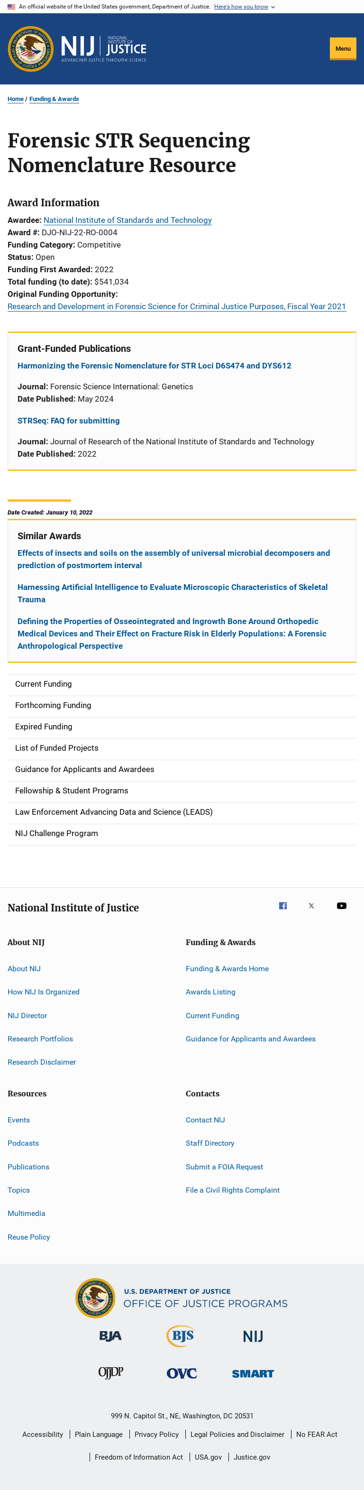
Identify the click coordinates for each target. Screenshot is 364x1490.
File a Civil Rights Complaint (233, 1190)
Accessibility (42, 1434)
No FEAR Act (316, 1434)
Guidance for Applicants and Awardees (251, 1038)
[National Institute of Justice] (253, 1343)
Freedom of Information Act (139, 1457)
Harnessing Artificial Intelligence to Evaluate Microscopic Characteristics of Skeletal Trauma (173, 593)
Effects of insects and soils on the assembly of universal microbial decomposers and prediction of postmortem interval (174, 559)
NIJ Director (27, 1015)
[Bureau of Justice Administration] (111, 1343)
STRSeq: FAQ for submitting (69, 420)
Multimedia (27, 1213)
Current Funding (212, 1015)
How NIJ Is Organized (44, 991)
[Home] (104, 49)
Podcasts (23, 1143)
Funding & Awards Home (227, 968)
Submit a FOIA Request (224, 1166)
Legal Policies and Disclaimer (237, 1434)
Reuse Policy (29, 1236)
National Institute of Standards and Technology (128, 220)
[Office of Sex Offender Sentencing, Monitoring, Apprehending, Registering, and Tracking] (253, 1379)
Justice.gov (252, 1457)
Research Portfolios (40, 1038)
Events (19, 1119)
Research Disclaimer (42, 1062)
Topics (19, 1190)
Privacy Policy (157, 1434)
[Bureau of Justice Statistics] (181, 1349)
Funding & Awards (54, 98)
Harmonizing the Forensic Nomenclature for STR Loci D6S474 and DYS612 (154, 365)
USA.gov (208, 1457)
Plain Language (99, 1434)
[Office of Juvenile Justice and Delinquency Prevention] (111, 1381)
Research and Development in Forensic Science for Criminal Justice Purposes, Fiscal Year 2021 (177, 306)
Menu (343, 48)
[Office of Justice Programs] (31, 49)
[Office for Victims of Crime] (182, 1380)
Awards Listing (211, 991)
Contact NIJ (205, 1119)
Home (16, 98)
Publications (28, 1166)
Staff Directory (210, 1143)
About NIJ (24, 968)
